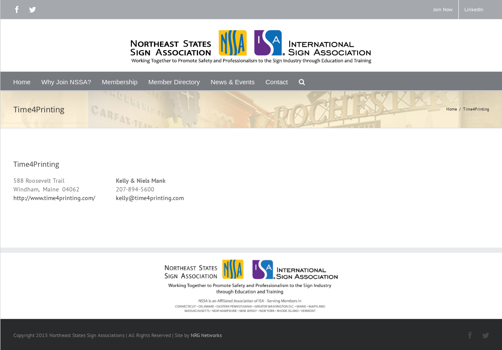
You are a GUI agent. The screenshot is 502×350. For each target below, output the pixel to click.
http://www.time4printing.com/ (54, 198)
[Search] (302, 81)
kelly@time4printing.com (150, 198)
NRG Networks (206, 335)
